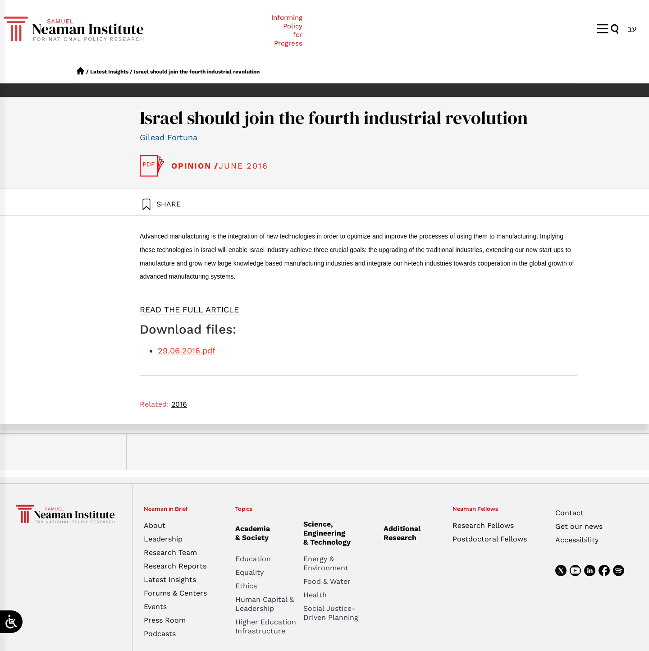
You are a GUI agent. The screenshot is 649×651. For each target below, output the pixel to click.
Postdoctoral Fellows (489, 539)
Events (155, 606)
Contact (569, 513)
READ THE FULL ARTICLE (189, 309)
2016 (179, 404)
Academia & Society (254, 533)
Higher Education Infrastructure (265, 626)
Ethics (246, 586)
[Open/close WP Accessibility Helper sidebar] (11, 621)
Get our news (579, 526)
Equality (249, 572)
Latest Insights (109, 72)
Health (315, 595)
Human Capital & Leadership (264, 604)
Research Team (170, 552)
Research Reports (175, 566)
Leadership (163, 539)
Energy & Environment (325, 563)
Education (253, 559)
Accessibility (577, 540)
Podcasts (160, 633)
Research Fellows (483, 525)
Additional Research (402, 533)
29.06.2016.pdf (186, 350)
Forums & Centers (175, 593)
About (154, 525)
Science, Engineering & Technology (337, 533)
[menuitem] (632, 29)
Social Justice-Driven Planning (330, 613)
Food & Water (327, 581)
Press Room (165, 620)
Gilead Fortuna (168, 137)
